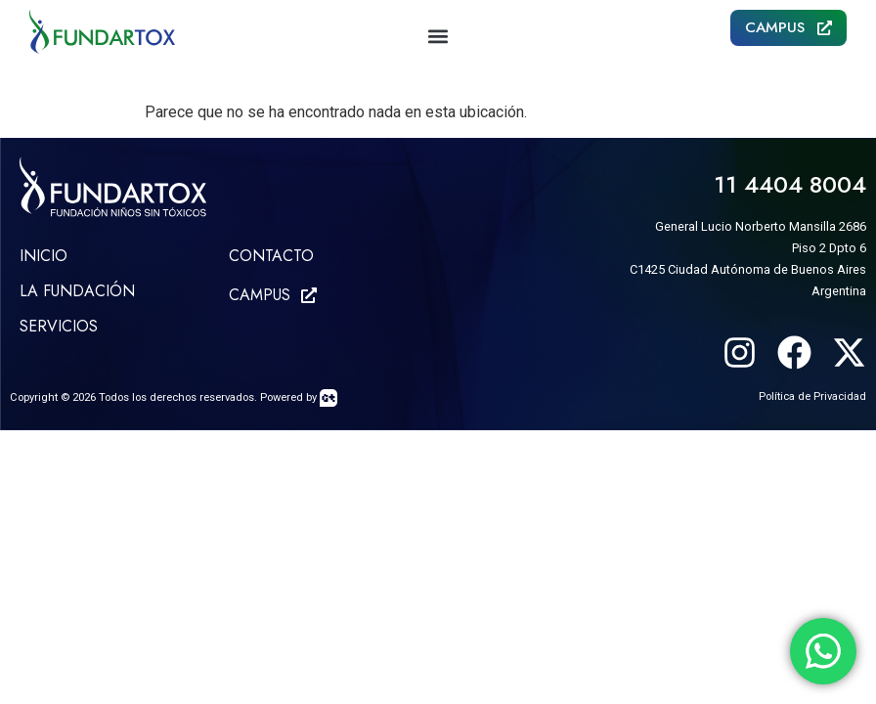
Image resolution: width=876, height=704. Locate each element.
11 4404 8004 (790, 184)
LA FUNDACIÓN (77, 291)
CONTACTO (271, 255)
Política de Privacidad (812, 396)
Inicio (43, 255)
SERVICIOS (59, 326)
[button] (438, 36)
